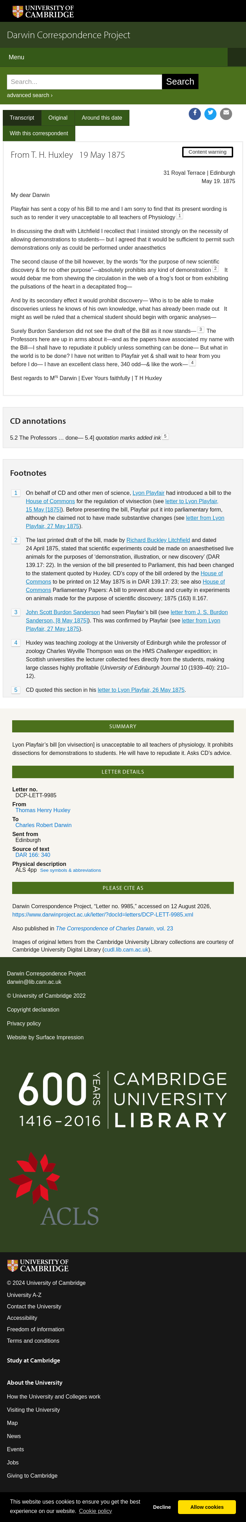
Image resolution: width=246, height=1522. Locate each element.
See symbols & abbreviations (70, 870)
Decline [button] (162, 1507)
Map (12, 1423)
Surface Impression (60, 1037)
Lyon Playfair (148, 493)
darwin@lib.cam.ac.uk (34, 982)
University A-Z (24, 1295)
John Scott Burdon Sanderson (63, 612)
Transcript (22, 118)
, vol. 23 (114, 928)
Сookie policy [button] (95, 1511)
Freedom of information (35, 1329)
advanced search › (30, 95)
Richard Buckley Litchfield (158, 540)
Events (15, 1449)
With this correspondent (39, 133)
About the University (34, 1382)
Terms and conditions (33, 1341)
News (14, 1436)
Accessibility (22, 1318)
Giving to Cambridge (32, 1476)
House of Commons (50, 501)
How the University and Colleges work (53, 1397)
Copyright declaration (33, 1010)
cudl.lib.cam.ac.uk (126, 950)
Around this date (102, 118)
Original (58, 118)
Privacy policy (24, 1023)
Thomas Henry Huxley (42, 810)
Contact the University (34, 1306)
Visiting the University (33, 1410)
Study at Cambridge (33, 1360)
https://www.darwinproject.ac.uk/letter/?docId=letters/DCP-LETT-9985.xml (102, 915)
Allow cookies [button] (207, 1507)
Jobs (13, 1462)
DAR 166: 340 (32, 855)
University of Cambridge (42, 996)
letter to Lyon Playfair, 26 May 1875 (141, 690)
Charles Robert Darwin (43, 825)
